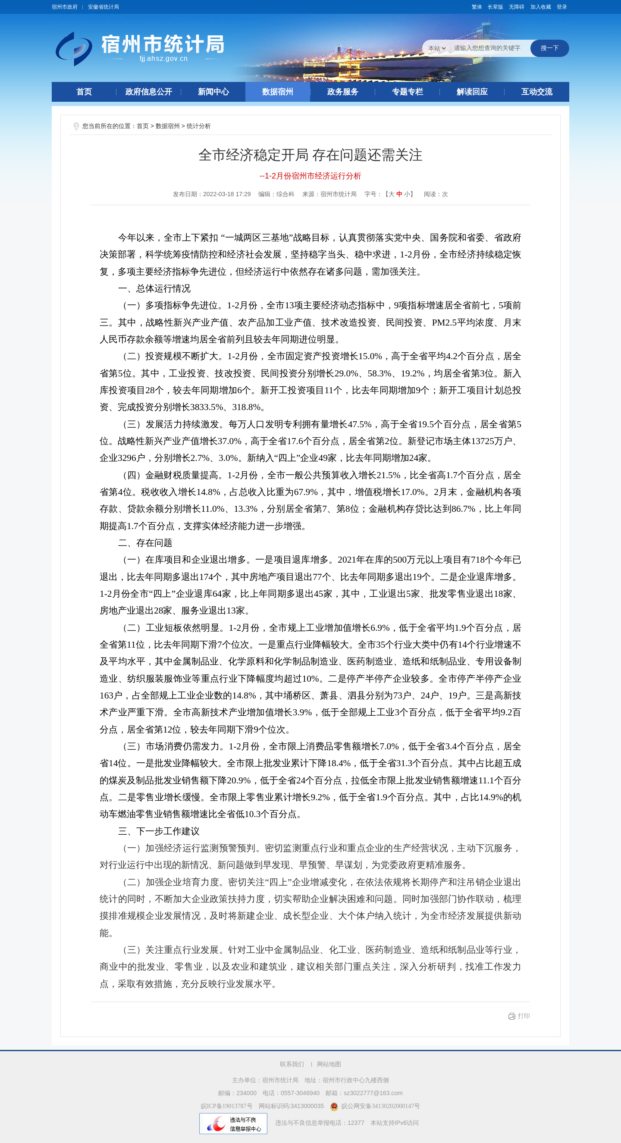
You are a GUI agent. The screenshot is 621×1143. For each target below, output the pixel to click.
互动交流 (536, 92)
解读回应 (472, 92)
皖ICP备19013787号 (227, 1106)
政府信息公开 (148, 92)
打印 (524, 1016)
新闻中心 (213, 92)
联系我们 (292, 1064)
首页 (84, 92)
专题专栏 (407, 92)
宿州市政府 (65, 7)
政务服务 (342, 92)
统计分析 (199, 126)
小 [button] (407, 194)
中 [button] (399, 194)
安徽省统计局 (103, 7)
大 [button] (392, 194)
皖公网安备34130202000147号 (375, 1106)
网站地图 (329, 1064)
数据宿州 (277, 92)
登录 (562, 7)
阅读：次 (436, 194)
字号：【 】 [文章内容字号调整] (390, 194)
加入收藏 (540, 7)
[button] (495, 7)
